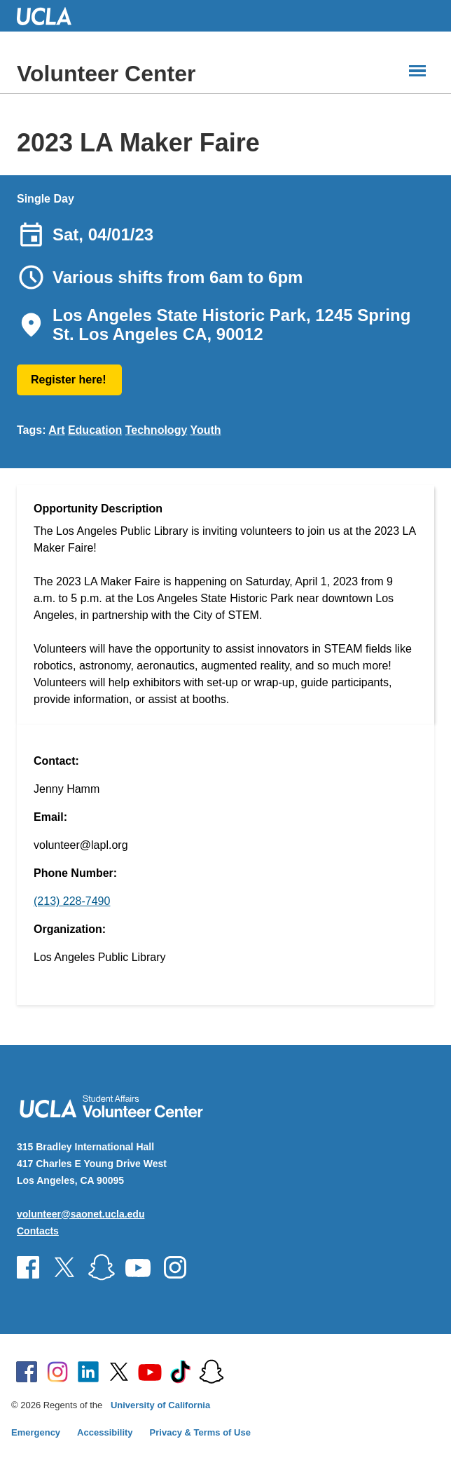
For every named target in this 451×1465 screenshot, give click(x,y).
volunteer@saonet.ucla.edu (80, 1214)
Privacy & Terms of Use (200, 1432)
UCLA (50, 16)
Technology (156, 430)
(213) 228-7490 (72, 901)
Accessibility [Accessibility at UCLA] (105, 1432)
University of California (160, 1405)
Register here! (68, 380)
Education (95, 430)
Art (56, 430)
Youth (205, 430)
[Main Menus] (417, 71)
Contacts (38, 1230)
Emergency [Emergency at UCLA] (35, 1432)
